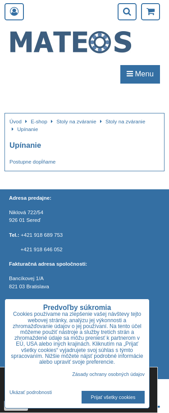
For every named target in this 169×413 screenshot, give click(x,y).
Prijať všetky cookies (113, 397)
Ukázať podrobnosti (30, 392)
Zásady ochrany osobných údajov (108, 374)
